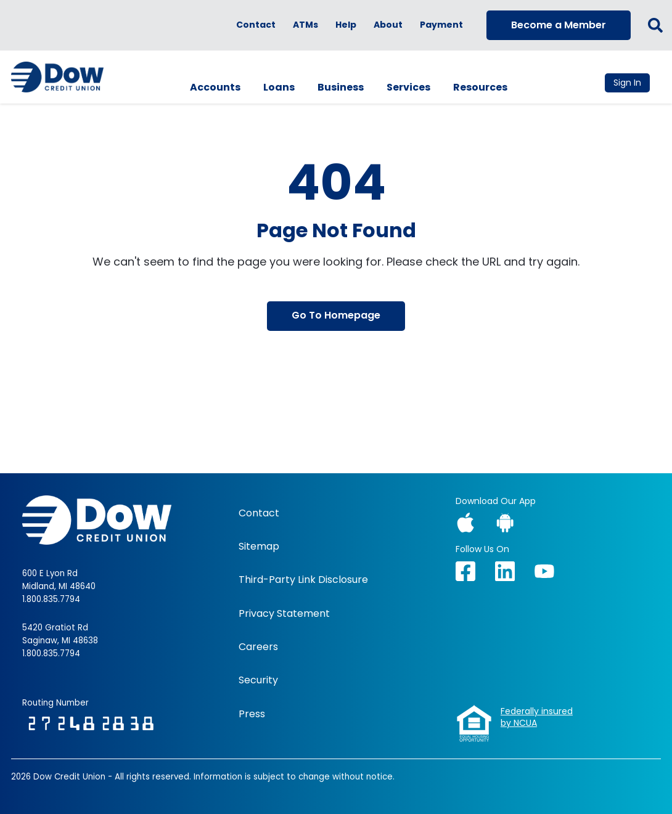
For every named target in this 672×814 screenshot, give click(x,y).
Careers (258, 647)
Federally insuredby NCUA (537, 718)
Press (252, 714)
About (388, 25)
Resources (480, 87)
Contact (256, 25)
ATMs (305, 25)
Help (345, 25)
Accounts (215, 87)
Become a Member (558, 25)
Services (408, 87)
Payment (441, 25)
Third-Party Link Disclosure (303, 580)
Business (341, 87)
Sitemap (259, 546)
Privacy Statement (284, 614)
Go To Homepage (336, 315)
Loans (279, 87)
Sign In (627, 82)
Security (258, 680)
